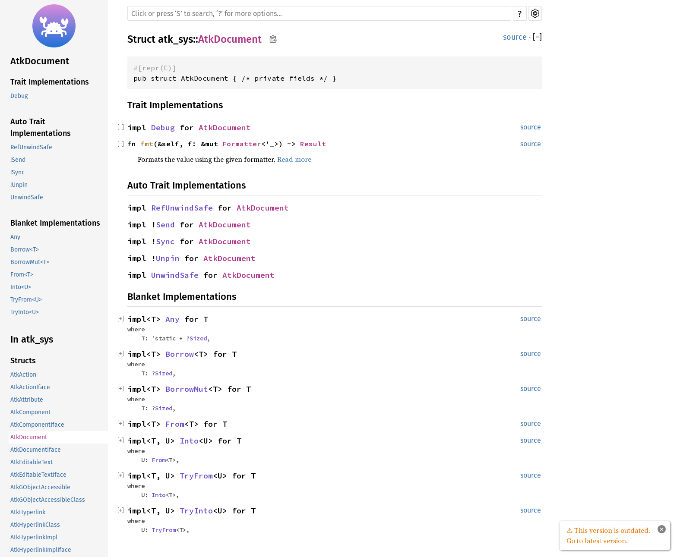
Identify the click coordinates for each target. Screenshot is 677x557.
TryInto (196, 511)
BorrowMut (186, 389)
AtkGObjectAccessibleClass (47, 500)
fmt (146, 143)
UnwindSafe (26, 197)
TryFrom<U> (26, 299)
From (174, 424)
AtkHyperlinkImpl (33, 537)
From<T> (21, 274)
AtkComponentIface (37, 424)
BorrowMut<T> (29, 262)
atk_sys (175, 39)
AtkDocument (39, 61)
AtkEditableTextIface (38, 474)
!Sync (17, 172)
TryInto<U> (24, 312)
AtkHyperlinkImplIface (40, 550)
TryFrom (196, 476)
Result (313, 143)
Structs (23, 360)
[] (537, 37)
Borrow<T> (24, 249)
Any (15, 237)
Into (189, 441)
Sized (198, 338)
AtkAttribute (26, 399)
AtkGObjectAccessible (40, 487)
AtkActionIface (30, 387)
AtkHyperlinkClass (35, 525)
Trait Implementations (49, 82)
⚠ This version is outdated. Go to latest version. (608, 535)
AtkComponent (30, 412)
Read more (294, 159)
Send (165, 225)
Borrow (179, 354)
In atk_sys (31, 339)
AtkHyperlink (27, 512)
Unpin (168, 258)
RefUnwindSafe (31, 147)
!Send (17, 160)
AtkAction (23, 374)
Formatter (241, 143)
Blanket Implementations (55, 223)
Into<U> (20, 287)
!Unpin (19, 185)
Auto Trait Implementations (40, 127)
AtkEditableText (31, 462)
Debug (19, 96)
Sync (165, 241)
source (515, 37)
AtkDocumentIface (35, 449)
